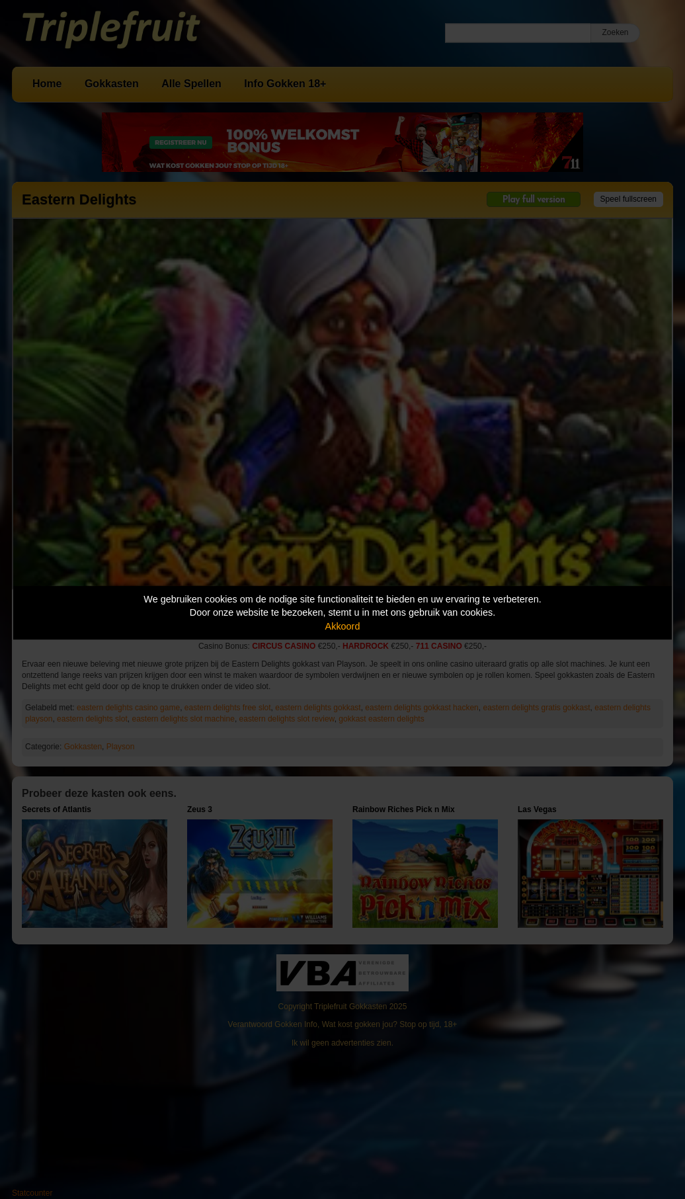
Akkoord (342, 626)
